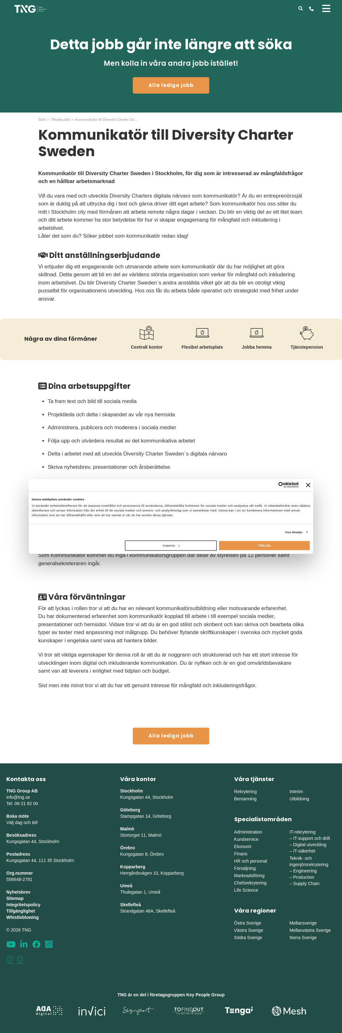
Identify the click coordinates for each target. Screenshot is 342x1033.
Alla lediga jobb (171, 85)
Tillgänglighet (20, 911)
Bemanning (245, 798)
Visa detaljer (293, 532)
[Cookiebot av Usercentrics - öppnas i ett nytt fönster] (271, 485)
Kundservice (246, 839)
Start (42, 119)
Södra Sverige (248, 937)
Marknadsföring (249, 875)
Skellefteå (130, 904)
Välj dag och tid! (22, 822)
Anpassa (171, 545)
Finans (240, 853)
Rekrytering (245, 791)
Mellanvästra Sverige (310, 930)
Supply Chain (306, 883)
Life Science (246, 890)
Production (303, 877)
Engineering (305, 870)
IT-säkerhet (304, 850)
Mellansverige (303, 923)
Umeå (126, 885)
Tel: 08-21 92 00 (22, 803)
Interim (296, 791)
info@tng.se (18, 797)
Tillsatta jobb (60, 119)
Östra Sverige (247, 923)
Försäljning (245, 868)
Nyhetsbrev (18, 892)
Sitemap (14, 898)
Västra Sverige (248, 930)
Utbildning (299, 798)
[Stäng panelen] (308, 485)
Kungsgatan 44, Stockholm (32, 841)
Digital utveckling (309, 844)
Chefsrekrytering (250, 882)
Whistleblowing (22, 917)
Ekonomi (242, 846)
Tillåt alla (264, 545)
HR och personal (250, 861)
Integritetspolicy (23, 904)
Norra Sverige (303, 937)
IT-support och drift (311, 838)
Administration (248, 831)
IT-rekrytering (302, 831)
